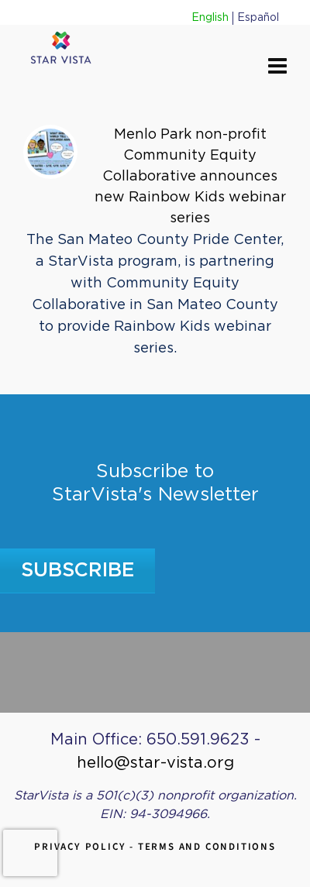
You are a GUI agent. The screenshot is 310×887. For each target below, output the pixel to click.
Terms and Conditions (207, 846)
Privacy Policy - (86, 846)
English (210, 17)
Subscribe (78, 570)
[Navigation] (277, 67)
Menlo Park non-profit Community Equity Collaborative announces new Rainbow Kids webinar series (190, 176)
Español (258, 17)
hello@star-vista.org (155, 763)
